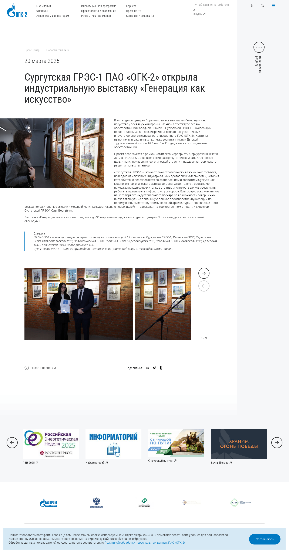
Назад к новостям (40, 368)
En (252, 5)
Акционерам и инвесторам (52, 15)
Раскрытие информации (96, 15)
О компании (43, 6)
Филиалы (42, 11)
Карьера (131, 6)
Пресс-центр (133, 11)
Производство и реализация (98, 11)
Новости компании (58, 50)
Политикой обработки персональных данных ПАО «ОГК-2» (144, 542)
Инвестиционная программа (98, 6)
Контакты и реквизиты (140, 15)
